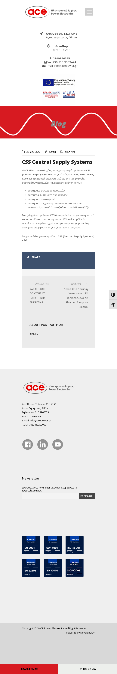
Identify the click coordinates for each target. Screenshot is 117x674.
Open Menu (89, 12)
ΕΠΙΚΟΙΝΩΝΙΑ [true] (87, 669)
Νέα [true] (73, 151)
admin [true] (52, 151)
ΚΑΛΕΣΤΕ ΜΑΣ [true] (29, 669)
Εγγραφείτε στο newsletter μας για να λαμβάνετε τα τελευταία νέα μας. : (49, 526)
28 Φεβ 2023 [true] (33, 151)
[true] (51, 11)
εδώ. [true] (25, 277)
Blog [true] (67, 151)
